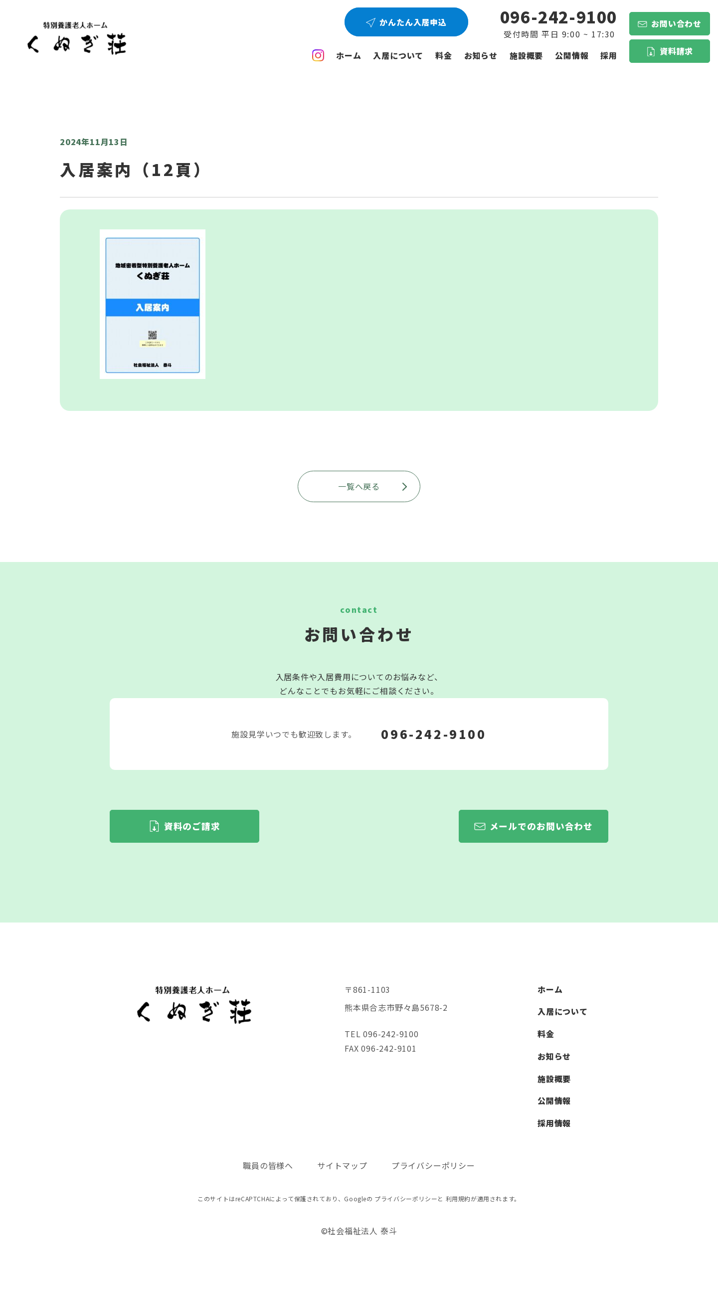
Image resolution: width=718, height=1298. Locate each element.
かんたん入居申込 (412, 22)
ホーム (348, 55)
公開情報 (554, 1101)
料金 (443, 55)
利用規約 (458, 1198)
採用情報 (554, 1123)
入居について (398, 55)
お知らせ (481, 55)
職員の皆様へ (268, 1165)
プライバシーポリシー (433, 1165)
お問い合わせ (676, 23)
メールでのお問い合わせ (541, 826)
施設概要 (526, 55)
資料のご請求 (192, 826)
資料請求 (676, 51)
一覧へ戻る (373, 486)
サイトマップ (342, 1165)
